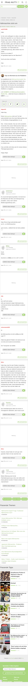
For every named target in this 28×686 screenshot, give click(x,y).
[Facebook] (11, 104)
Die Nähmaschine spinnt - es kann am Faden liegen (19, 636)
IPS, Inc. (22, 658)
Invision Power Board (11, 658)
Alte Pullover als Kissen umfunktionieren (17, 625)
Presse (16, 679)
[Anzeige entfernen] (1, 681)
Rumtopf (13, 583)
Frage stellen (20, 6)
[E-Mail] (4, 104)
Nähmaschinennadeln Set (18, 79)
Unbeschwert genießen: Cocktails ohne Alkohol (17, 605)
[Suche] (22, 2)
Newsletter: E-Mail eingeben (11, 666)
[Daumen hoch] (23, 157)
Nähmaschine (8, 116)
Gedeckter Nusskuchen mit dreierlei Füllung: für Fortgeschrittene (18, 595)
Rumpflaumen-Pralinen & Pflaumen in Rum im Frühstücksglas (18, 574)
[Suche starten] (2, 6)
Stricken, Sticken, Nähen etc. (9, 26)
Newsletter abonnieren (14, 673)
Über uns (16, 677)
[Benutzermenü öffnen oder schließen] (26, 2)
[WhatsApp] (24, 104)
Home (4, 677)
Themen (5, 679)
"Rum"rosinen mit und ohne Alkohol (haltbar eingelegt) (19, 647)
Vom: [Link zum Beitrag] (2, 66)
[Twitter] (17, 104)
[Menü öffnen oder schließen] (2, 2)
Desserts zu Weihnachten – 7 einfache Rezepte (19, 615)
